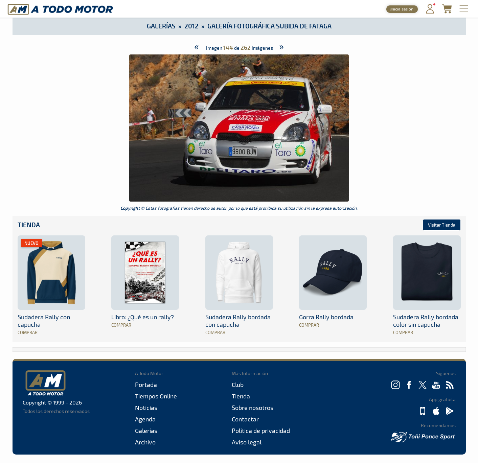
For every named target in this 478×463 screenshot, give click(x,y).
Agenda (145, 419)
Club (238, 384)
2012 (191, 26)
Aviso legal (246, 442)
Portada (146, 384)
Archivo (145, 442)
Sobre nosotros (252, 407)
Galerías (161, 26)
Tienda (29, 225)
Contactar (245, 419)
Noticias (146, 407)
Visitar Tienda (441, 225)
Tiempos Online (156, 396)
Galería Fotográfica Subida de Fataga (269, 26)
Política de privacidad (261, 430)
